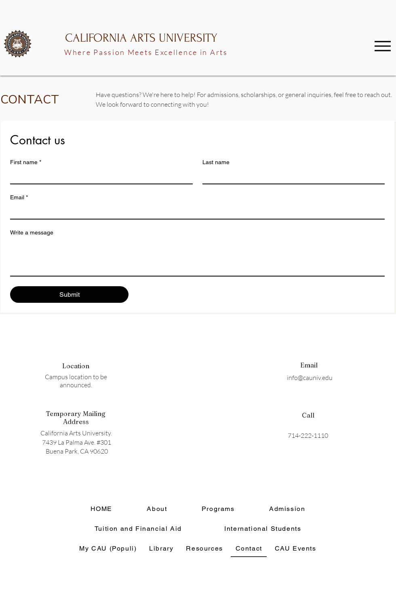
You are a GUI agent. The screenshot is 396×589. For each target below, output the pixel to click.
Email (19, 197)
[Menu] (382, 46)
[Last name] (291, 176)
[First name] (99, 176)
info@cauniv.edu (310, 378)
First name (25, 162)
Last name (216, 162)
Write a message (31, 232)
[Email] (195, 211)
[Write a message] (197, 257)
